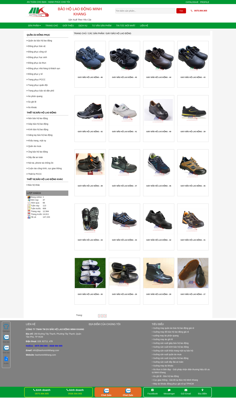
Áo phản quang (34, 96)
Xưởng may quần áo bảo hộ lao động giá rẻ (173, 328)
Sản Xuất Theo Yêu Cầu (79, 19)
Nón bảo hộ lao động (37, 118)
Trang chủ (51, 25)
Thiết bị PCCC (34, 174)
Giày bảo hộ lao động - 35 (193, 186)
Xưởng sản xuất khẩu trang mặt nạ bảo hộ (172, 350)
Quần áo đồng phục (38, 35)
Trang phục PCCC (36, 79)
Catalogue (192, 2)
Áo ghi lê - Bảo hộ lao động (165, 376)
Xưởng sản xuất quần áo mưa (166, 354)
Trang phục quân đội (37, 85)
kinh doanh (43, 390)
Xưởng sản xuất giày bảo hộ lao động (170, 343)
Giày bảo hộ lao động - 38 (90, 186)
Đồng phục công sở (37, 52)
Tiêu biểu (158, 324)
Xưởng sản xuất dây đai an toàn (167, 362)
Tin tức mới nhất (125, 25)
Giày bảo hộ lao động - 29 (124, 294)
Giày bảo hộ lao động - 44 (158, 77)
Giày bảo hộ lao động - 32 (158, 240)
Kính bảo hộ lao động (37, 129)
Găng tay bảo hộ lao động (40, 135)
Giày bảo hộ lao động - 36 (158, 186)
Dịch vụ (83, 25)
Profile (204, 2)
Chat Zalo (106, 395)
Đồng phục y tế (35, 74)
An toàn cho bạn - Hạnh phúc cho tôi (48, 2)
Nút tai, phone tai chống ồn (40, 163)
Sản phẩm (34, 25)
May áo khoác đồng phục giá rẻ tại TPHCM (173, 384)
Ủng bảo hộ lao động (37, 152)
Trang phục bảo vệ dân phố (40, 90)
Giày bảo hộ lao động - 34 (90, 240)
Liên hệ (144, 25)
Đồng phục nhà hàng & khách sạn (43, 68)
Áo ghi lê (31, 102)
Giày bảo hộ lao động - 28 (158, 294)
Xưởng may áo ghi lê (162, 339)
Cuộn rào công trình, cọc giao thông (44, 168)
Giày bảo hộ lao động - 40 (158, 131)
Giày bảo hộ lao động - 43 (193, 77)
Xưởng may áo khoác (162, 365)
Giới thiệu (68, 25)
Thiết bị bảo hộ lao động (41, 112)
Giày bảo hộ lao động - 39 (193, 131)
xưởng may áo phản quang (165, 335)
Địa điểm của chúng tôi (104, 324)
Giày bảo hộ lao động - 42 (90, 131)
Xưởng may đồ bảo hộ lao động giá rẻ (170, 332)
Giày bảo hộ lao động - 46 (90, 77)
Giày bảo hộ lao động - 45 (124, 77)
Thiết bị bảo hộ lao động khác (45, 179)
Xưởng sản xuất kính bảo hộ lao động (170, 347)
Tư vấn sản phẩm (101, 25)
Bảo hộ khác (33, 185)
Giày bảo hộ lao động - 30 (90, 294)
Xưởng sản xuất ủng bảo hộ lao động (170, 358)
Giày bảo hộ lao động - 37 (124, 186)
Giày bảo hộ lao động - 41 (124, 131)
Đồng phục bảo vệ (36, 46)
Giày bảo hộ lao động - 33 (124, 240)
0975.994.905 (199, 10)
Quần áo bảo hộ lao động (39, 40)
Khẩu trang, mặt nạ (36, 140)
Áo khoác (32, 107)
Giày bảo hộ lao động (37, 124)
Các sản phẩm (96, 33)
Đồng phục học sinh (37, 57)
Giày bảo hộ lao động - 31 (193, 240)
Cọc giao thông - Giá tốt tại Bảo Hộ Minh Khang (175, 380)
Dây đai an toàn (35, 157)
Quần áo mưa (34, 146)
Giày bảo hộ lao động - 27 (193, 294)
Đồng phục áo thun (36, 63)
